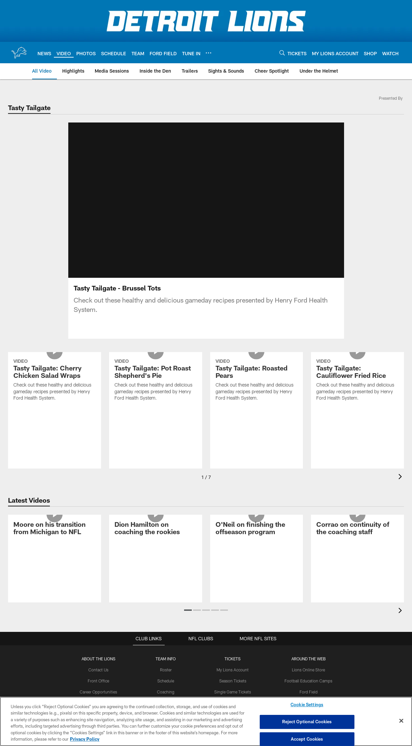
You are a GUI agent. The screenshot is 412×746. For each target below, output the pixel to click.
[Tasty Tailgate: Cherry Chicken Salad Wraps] (54, 388)
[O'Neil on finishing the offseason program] (256, 537)
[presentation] (401, 485)
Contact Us (99, 677)
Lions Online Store (308, 677)
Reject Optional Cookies (307, 721)
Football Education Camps (308, 688)
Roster (166, 677)
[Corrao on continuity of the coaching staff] (357, 537)
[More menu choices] (208, 53)
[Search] (282, 52)
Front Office (98, 688)
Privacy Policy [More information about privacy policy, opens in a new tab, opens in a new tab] (84, 739)
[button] (187, 618)
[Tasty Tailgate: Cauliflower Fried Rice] (357, 388)
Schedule (166, 688)
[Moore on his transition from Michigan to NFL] (54, 537)
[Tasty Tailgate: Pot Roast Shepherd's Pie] (155, 388)
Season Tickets (232, 688)
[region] (206, 721)
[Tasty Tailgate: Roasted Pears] (256, 388)
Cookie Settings (307, 705)
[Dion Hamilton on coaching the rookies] (155, 537)
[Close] (401, 721)
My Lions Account (233, 677)
